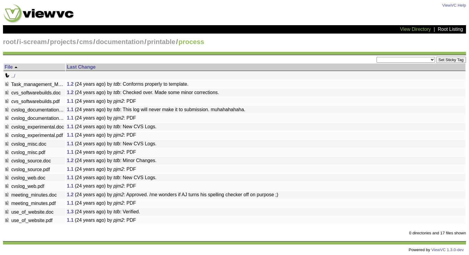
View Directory (415, 29)
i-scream (33, 42)
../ (9, 76)
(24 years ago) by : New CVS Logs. (112, 126)
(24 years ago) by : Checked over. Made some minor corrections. (143, 92)
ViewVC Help (454, 5)
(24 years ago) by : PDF (101, 101)
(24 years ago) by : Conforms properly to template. (127, 84)
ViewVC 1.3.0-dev (447, 250)
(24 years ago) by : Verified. (103, 211)
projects (63, 42)
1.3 (70, 211)
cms (86, 42)
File (11, 67)
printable (161, 42)
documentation (120, 42)
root (9, 42)
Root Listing (450, 29)
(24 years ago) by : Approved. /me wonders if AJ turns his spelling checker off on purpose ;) (172, 194)
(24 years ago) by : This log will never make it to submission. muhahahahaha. (156, 109)
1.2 (70, 84)
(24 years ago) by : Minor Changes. (112, 160)
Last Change (81, 67)
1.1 (70, 101)
